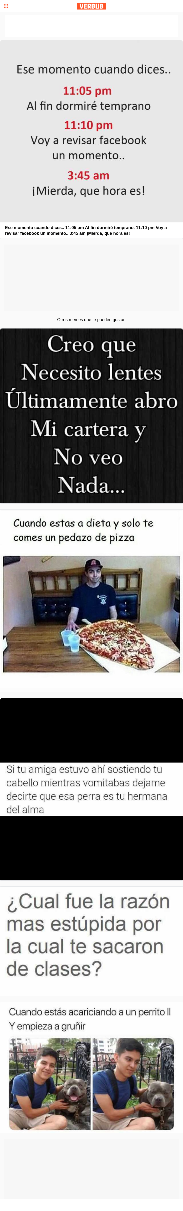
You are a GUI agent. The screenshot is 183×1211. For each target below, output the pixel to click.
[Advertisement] (91, 278)
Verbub (91, 6)
